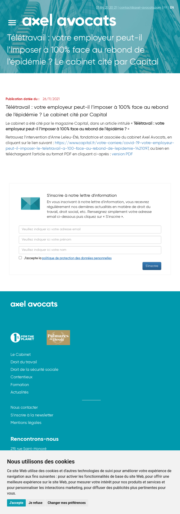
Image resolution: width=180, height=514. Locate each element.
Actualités (20, 392)
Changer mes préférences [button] (67, 503)
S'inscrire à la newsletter (32, 415)
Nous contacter (24, 408)
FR (165, 7)
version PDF (122, 154)
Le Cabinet (21, 355)
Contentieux (22, 377)
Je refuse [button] (35, 503)
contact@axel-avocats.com (140, 7)
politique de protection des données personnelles (77, 258)
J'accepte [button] (16, 503)
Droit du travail (24, 362)
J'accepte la (67, 258)
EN (172, 7)
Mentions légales (26, 423)
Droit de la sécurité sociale (34, 370)
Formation (20, 385)
